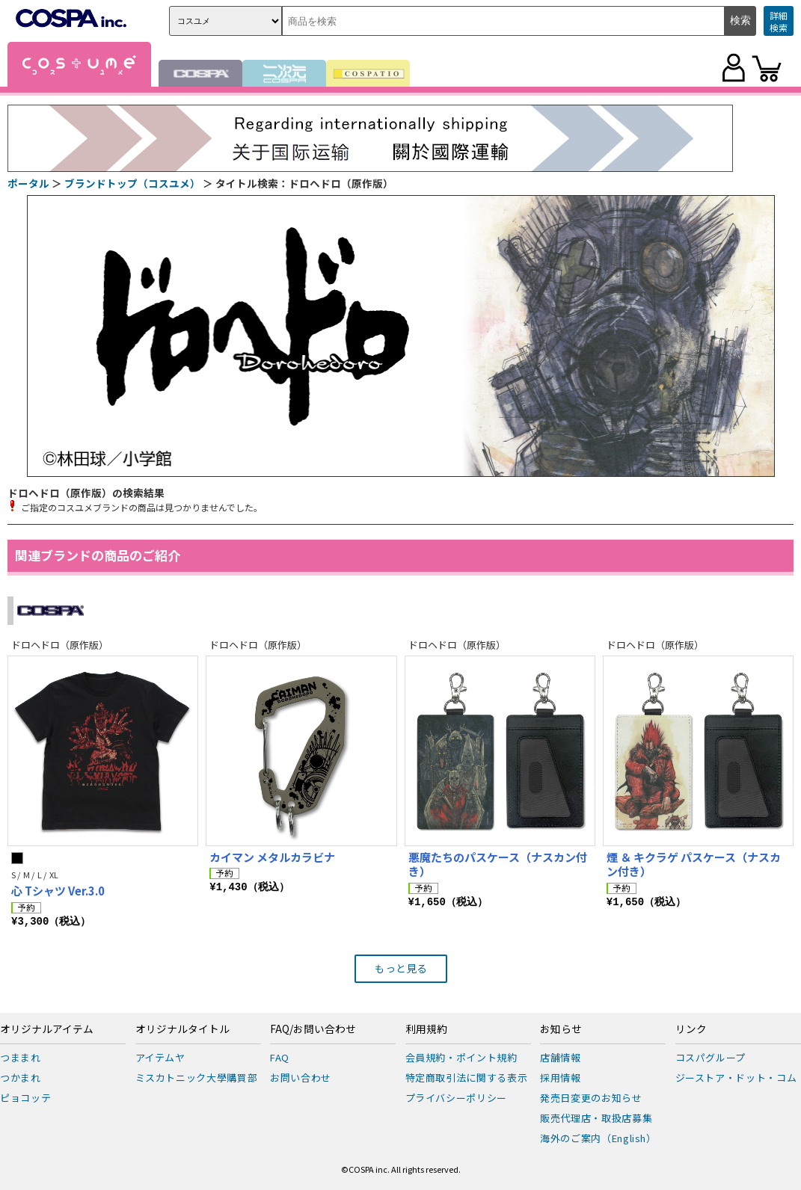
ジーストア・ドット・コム (736, 1077)
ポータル (28, 183)
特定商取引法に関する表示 (466, 1077)
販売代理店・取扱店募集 (596, 1118)
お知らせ (561, 1029)
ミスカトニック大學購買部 (196, 1077)
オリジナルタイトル (182, 1029)
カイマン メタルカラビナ (272, 857)
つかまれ (20, 1077)
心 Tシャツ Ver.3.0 (58, 890)
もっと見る (401, 968)
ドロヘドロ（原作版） (59, 645)
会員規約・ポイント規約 (461, 1057)
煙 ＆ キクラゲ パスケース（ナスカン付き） (694, 864)
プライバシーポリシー (456, 1098)
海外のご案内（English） (598, 1138)
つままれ (20, 1057)
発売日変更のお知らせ (591, 1098)
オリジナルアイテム (46, 1029)
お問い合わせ (300, 1077)
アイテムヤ (160, 1057)
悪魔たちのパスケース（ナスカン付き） (497, 864)
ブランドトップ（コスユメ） (132, 183)
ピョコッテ (25, 1098)
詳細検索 (779, 21)
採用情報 (560, 1077)
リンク (691, 1029)
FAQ (279, 1057)
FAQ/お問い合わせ (313, 1029)
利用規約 (426, 1029)
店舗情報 (560, 1057)
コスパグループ (710, 1057)
